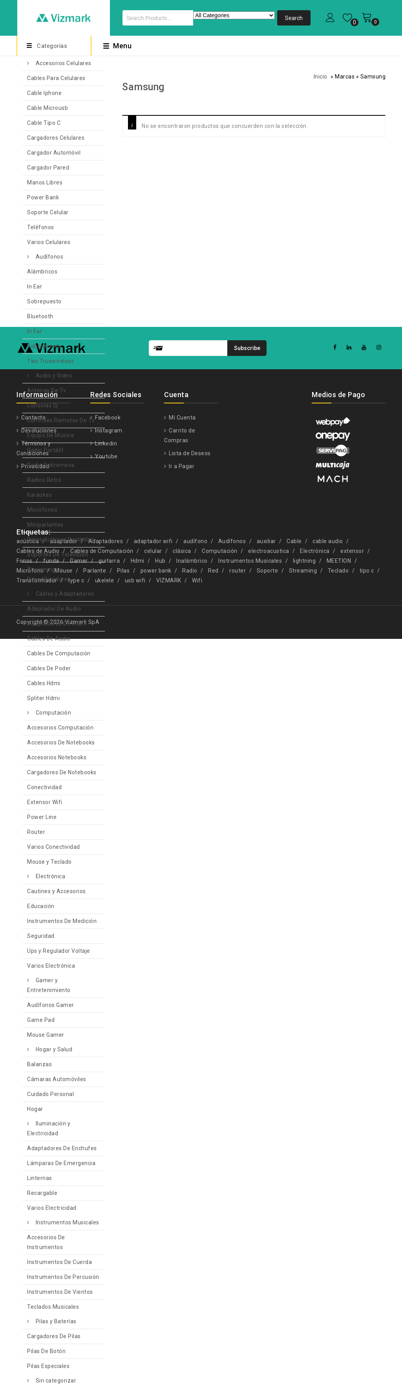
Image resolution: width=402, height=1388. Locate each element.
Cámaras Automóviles (56, 1079)
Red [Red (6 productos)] (213, 570)
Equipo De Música (50, 435)
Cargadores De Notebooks (62, 772)
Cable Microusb (47, 108)
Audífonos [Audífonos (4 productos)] (232, 541)
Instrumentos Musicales (67, 1222)
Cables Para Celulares (56, 78)
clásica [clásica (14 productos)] (182, 551)
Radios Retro (44, 480)
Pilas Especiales (48, 1366)
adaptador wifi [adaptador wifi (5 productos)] (153, 541)
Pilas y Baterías (56, 1321)
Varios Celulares (48, 242)
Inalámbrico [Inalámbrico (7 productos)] (192, 561)
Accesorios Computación (60, 727)
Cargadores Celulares (55, 138)
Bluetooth (40, 316)
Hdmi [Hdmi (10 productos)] (137, 561)
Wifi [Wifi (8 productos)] (197, 580)
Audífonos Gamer (50, 1005)
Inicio (320, 76)
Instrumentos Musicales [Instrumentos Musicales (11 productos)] (250, 561)
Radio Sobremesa (51, 465)
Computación (53, 713)
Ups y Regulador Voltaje (58, 951)
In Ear (34, 286)
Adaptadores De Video (57, 623)
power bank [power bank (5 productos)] (156, 570)
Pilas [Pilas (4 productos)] (123, 570)
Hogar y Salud (54, 1049)
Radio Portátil (45, 450)
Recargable (42, 1193)
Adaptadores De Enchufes (62, 1148)
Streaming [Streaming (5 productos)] (303, 570)
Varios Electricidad (52, 1208)
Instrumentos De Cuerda (59, 1262)
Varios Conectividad (53, 847)
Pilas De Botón (46, 1351)
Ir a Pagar (181, 466)
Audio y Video (54, 375)
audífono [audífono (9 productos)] (195, 541)
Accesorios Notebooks (56, 757)
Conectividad (44, 787)
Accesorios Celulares (63, 63)
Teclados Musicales (53, 1307)
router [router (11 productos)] (237, 570)
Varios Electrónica (51, 966)
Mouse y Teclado (49, 862)
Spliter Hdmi (43, 698)
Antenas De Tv (46, 390)
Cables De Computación (59, 653)
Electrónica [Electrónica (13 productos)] (315, 551)
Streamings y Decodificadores (49, 574)
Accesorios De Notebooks (61, 742)
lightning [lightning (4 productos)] (304, 561)
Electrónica (51, 876)
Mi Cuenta (182, 417)
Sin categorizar (56, 1380)
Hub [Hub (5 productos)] (160, 561)
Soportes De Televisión (57, 554)
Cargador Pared (48, 167)
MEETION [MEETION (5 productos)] (339, 561)
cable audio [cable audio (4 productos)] (327, 541)
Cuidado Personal (50, 1094)
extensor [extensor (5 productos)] (352, 551)
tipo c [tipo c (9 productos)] (367, 570)
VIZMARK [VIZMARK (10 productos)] (168, 580)
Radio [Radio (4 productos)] (189, 570)
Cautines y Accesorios (56, 891)
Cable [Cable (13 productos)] (294, 541)
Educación (41, 906)
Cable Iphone (44, 93)
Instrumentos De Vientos (60, 1292)
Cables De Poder (49, 668)
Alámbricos (42, 271)
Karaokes (39, 495)
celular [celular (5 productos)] (153, 551)
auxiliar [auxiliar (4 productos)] (266, 541)
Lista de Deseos (189, 453)
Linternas (39, 1178)
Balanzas (39, 1064)
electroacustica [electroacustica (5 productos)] (268, 551)
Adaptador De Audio (54, 609)
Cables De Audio (49, 638)
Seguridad (41, 936)
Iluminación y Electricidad (48, 1128)
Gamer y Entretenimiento (49, 985)
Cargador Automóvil (53, 153)
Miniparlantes (45, 525)
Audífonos (50, 257)
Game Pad (41, 1020)
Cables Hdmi (43, 683)
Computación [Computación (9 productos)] (220, 551)
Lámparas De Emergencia (61, 1163)
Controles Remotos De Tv (61, 420)
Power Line (42, 817)
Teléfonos (40, 227)
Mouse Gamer (45, 1035)
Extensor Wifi (44, 802)
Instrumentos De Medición (62, 921)
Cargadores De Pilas (54, 1336)
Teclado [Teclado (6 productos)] (338, 570)
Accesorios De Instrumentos (46, 1242)
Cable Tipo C (43, 123)
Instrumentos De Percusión (63, 1277)
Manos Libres (44, 182)
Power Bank (43, 197)
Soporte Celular (48, 212)
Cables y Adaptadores (65, 594)
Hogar (35, 1109)
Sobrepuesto (44, 301)
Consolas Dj (42, 405)
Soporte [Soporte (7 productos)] (267, 570)
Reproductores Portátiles (60, 539)
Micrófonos (42, 510)
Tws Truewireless (50, 361)
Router (36, 832)
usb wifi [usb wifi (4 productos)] (135, 580)
